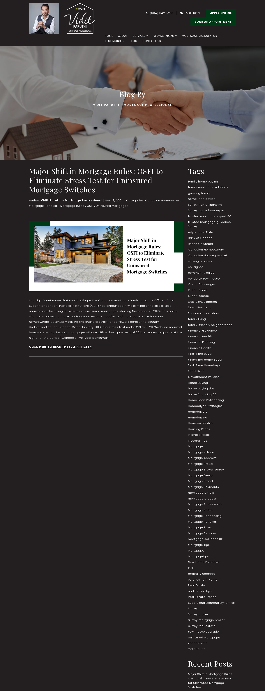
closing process (200, 261)
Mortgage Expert (200, 481)
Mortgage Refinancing (205, 516)
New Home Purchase (203, 562)
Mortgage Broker (200, 464)
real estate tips (200, 591)
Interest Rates (199, 435)
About (123, 36)
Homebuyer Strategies (205, 406)
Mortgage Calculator (199, 36)
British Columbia (200, 244)
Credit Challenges (202, 284)
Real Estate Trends (202, 597)
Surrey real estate (202, 626)
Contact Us (151, 41)
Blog (133, 41)
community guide (201, 273)
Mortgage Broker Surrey (206, 469)
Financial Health (200, 336)
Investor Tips (197, 441)
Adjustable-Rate (200, 232)
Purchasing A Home (203, 579)
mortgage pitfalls (201, 493)
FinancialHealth (199, 348)
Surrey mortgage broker (206, 620)
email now (192, 13)
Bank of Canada (200, 238)
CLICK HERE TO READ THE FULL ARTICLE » (60, 347)
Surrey (193, 608)
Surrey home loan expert (207, 210)
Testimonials (115, 41)
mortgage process (202, 498)
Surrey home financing (205, 205)
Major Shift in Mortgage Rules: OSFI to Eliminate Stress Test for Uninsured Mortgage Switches (96, 180)
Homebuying (197, 417)
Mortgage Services (202, 533)
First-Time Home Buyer (205, 359)
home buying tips (201, 388)
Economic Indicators (203, 313)
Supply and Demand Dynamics (211, 603)
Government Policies (204, 376)
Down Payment (199, 307)
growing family (199, 193)
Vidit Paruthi (197, 649)
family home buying (203, 181)
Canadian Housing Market (207, 255)
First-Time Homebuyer (205, 365)
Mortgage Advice (201, 452)
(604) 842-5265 (161, 13)
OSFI (90, 206)
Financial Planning (201, 342)
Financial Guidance (202, 330)
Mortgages (196, 550)
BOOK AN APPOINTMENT (213, 22)
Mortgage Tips (199, 545)
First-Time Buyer (200, 354)
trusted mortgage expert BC (210, 216)
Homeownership (200, 423)
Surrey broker (198, 614)
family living (197, 319)
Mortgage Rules (72, 206)
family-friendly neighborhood (210, 325)
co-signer (195, 267)
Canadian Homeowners (163, 200)
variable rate (198, 643)
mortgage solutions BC (205, 539)
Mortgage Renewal (43, 206)
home (109, 36)
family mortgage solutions (208, 187)
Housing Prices (199, 429)
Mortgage (195, 446)
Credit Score (197, 290)
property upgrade (201, 574)
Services (139, 36)
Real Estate (196, 585)
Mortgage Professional (205, 504)
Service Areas (163, 36)
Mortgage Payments (203, 487)
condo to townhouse (204, 278)
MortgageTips (198, 556)
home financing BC (202, 394)
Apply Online (221, 13)
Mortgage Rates (200, 510)
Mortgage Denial (200, 475)
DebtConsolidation (202, 302)
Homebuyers (197, 411)
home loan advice (202, 199)
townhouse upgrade (203, 631)
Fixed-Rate (196, 371)
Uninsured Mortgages (112, 206)
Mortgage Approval (203, 458)
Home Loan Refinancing (206, 400)
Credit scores (198, 296)
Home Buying (198, 383)
